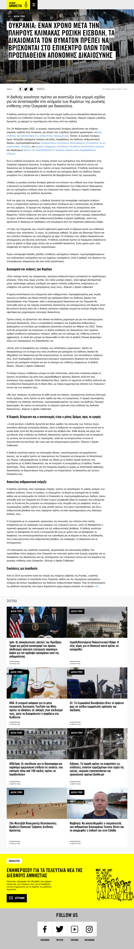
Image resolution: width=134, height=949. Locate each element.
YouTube (74, 940)
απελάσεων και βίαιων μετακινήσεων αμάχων (80, 146)
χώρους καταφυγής (45, 146)
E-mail (31, 89)
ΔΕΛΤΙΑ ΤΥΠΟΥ (19, 16)
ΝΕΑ (9, 16)
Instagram (89, 940)
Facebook (20, 89)
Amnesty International (18, 4)
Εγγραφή (16, 898)
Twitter (25, 89)
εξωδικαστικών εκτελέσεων (55, 143)
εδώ (96, 586)
